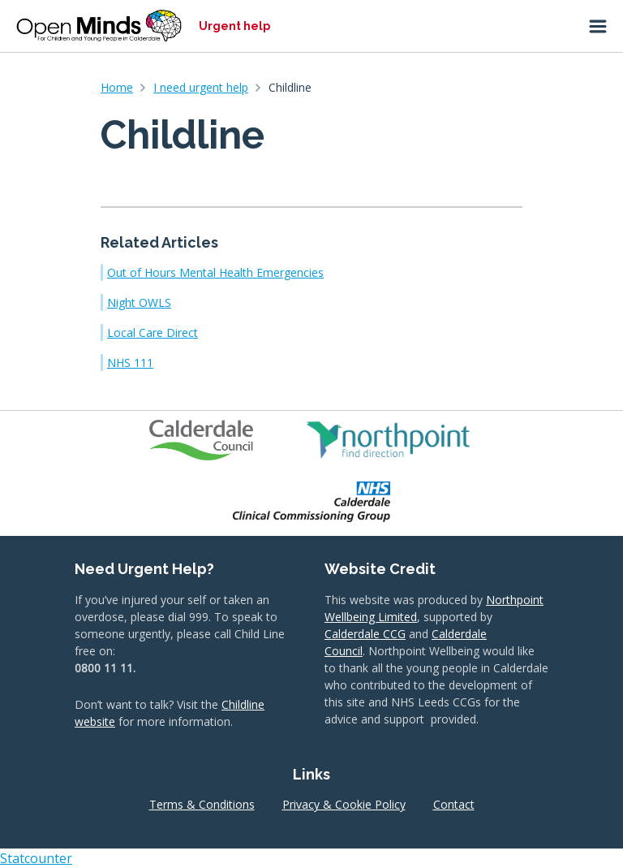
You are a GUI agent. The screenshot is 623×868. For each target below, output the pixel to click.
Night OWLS (139, 302)
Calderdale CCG (365, 633)
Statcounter (36, 858)
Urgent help (234, 25)
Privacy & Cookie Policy (344, 804)
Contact (454, 804)
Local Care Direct (152, 332)
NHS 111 (130, 362)
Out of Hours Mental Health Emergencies (215, 272)
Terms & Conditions (202, 804)
